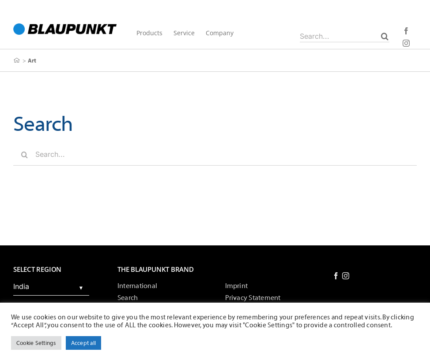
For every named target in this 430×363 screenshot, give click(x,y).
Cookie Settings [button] (36, 343)
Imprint (236, 286)
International (137, 286)
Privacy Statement (253, 298)
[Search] (384, 36)
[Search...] (344, 36)
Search (127, 298)
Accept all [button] (83, 343)
